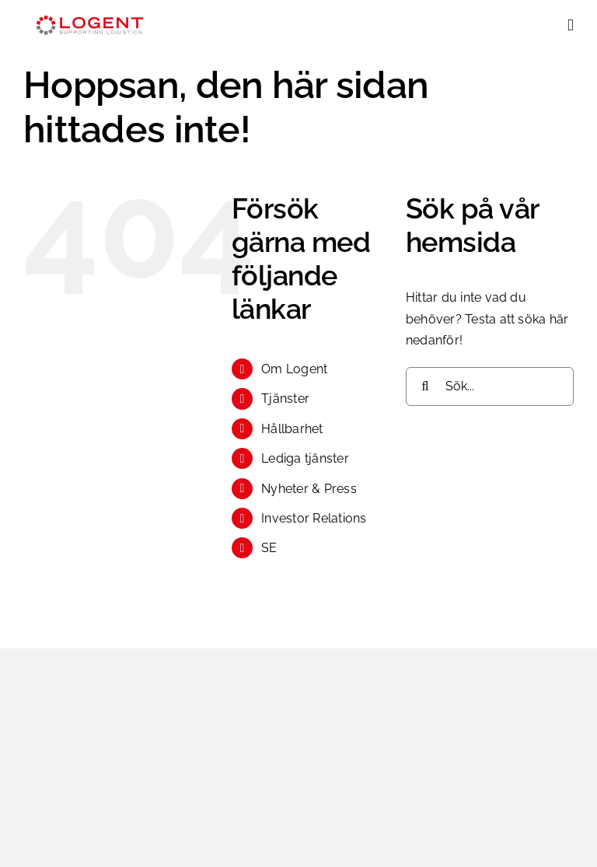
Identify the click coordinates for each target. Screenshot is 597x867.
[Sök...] (490, 386)
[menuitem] (321, 547)
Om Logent (294, 369)
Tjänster (285, 398)
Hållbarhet (292, 428)
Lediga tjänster (305, 458)
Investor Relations (313, 518)
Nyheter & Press (309, 488)
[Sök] (425, 386)
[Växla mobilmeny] (570, 25)
